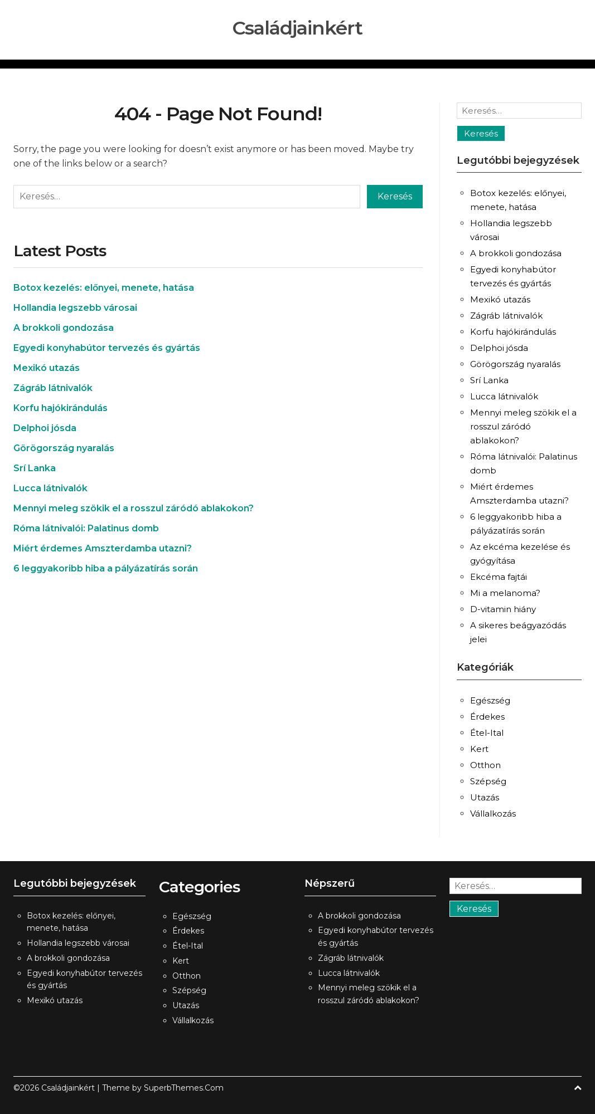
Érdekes (487, 716)
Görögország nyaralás (63, 448)
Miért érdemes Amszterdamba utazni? (102, 548)
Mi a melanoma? (505, 593)
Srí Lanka (34, 468)
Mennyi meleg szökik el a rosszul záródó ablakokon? (133, 508)
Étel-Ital (487, 732)
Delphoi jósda (44, 428)
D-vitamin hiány (503, 609)
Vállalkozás (493, 813)
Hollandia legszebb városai (75, 307)
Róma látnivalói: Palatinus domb (86, 528)
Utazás (484, 797)
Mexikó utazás (46, 368)
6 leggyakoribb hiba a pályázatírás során (105, 568)
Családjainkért (297, 28)
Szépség (488, 781)
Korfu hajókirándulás (60, 408)
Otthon (485, 765)
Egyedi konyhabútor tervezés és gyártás (106, 348)
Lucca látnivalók (50, 488)
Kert (479, 749)
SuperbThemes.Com (184, 1088)
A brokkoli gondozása (63, 328)
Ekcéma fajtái (498, 576)
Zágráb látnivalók (53, 388)
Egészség (490, 700)
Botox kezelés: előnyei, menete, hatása (103, 287)
